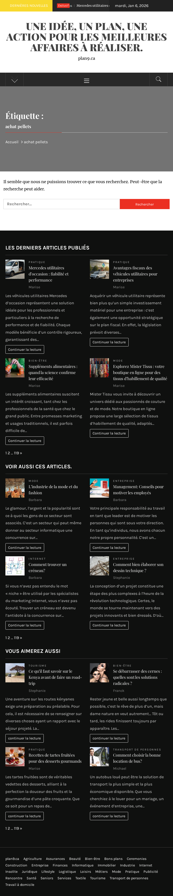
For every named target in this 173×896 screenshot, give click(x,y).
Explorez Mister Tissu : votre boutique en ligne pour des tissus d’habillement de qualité (140, 372)
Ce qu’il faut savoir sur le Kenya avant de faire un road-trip (55, 677)
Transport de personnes (137, 749)
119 (16, 452)
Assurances (55, 859)
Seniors (47, 878)
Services (64, 878)
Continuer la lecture (24, 349)
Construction (16, 865)
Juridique (29, 871)
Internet (37, 558)
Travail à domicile (19, 884)
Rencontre (13, 878)
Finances (60, 865)
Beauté (75, 859)
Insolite (11, 871)
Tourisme (38, 665)
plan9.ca (12, 859)
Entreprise (124, 481)
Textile (80, 878)
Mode (118, 360)
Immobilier (107, 865)
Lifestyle (48, 871)
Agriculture (32, 859)
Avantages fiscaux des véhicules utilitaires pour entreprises (135, 274)
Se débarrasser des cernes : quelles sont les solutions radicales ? (137, 677)
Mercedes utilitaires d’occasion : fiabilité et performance (48, 274)
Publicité (150, 871)
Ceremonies (136, 859)
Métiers (101, 871)
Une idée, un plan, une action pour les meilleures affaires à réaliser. (86, 36)
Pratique (37, 262)
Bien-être (38, 360)
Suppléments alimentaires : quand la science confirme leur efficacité (53, 372)
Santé (31, 878)
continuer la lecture (24, 738)
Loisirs (85, 871)
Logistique (67, 871)
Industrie (127, 865)
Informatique (82, 865)
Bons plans (113, 859)
